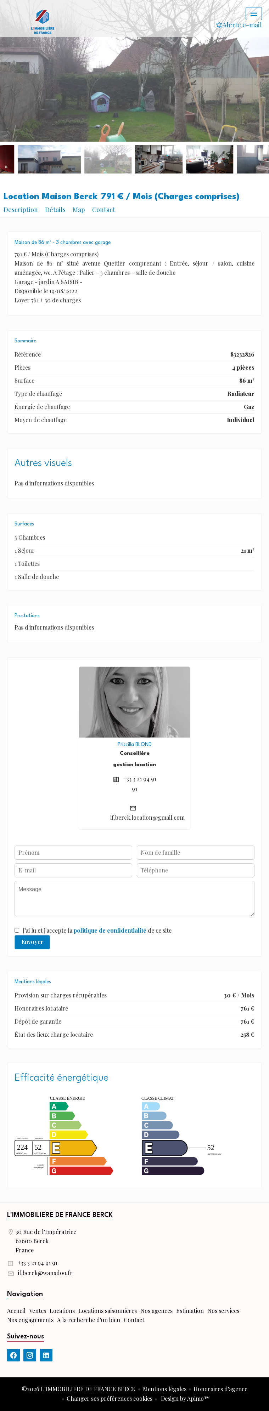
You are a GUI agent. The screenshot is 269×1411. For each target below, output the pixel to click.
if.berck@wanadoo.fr (45, 1272)
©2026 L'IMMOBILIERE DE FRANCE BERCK (79, 1389)
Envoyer (32, 941)
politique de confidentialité (110, 930)
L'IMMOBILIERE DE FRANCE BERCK (60, 1215)
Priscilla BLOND (135, 744)
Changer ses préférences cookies (109, 1398)
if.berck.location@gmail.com (147, 817)
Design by (184, 1398)
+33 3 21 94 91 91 (37, 1263)
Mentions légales (164, 1389)
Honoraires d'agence (220, 1389)
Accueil (42, 21)
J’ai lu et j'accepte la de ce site (97, 930)
